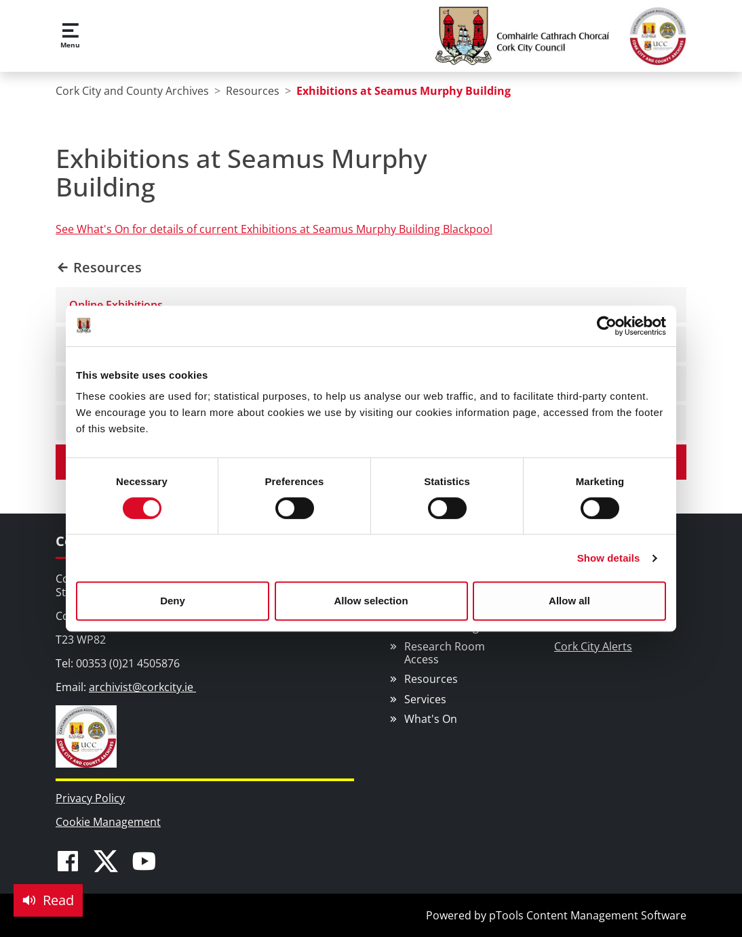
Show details (608, 558)
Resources (431, 678)
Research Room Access (444, 653)
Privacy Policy (90, 798)
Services (425, 699)
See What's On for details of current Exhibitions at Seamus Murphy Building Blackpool (274, 229)
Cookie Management (108, 821)
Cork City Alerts (593, 646)
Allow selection (371, 600)
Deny (172, 600)
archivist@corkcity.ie (142, 687)
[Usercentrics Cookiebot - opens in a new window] (606, 326)
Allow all (569, 600)
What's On (430, 718)
